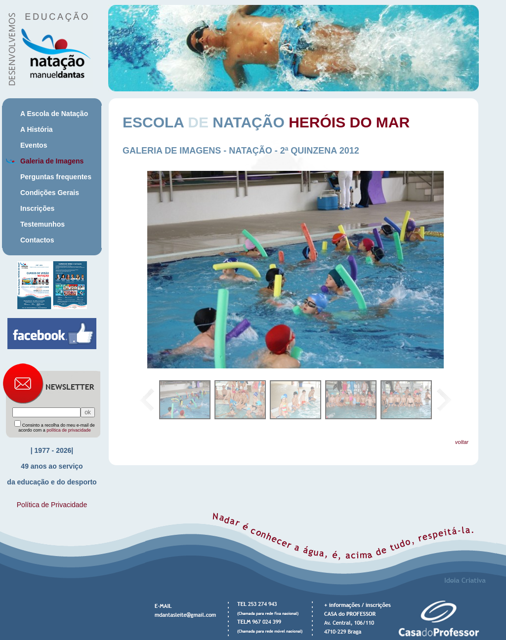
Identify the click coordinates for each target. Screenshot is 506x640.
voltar (461, 442)
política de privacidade (68, 430)
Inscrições (37, 208)
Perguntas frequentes (55, 177)
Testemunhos (42, 224)
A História (36, 129)
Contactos (37, 240)
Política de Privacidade (52, 505)
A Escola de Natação (54, 114)
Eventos (33, 145)
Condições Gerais (49, 193)
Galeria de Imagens (52, 161)
